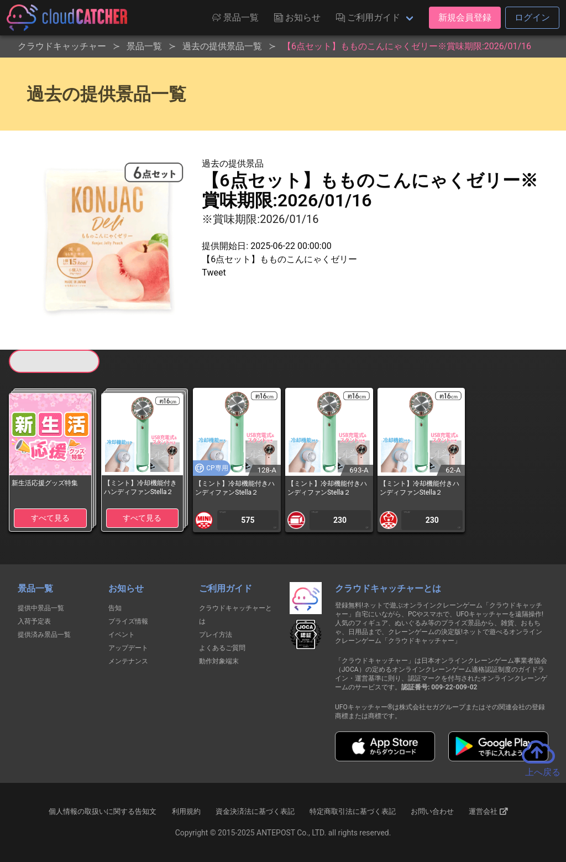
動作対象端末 (219, 661)
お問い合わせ (432, 811)
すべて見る (50, 517)
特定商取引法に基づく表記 (353, 811)
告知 (115, 608)
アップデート (128, 648)
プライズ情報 (128, 621)
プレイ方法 (215, 634)
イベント (121, 634)
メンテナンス (128, 661)
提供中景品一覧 (41, 608)
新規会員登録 (464, 17)
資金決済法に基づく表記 (255, 811)
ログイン (532, 17)
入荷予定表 (34, 621)
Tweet (214, 272)
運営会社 (488, 811)
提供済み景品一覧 (44, 634)
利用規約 (186, 811)
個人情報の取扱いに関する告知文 (102, 811)
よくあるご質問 (222, 648)
